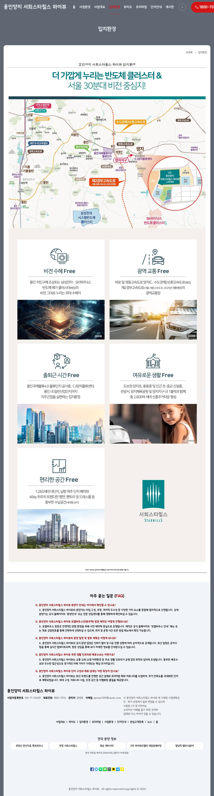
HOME (189, 52)
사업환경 (84, 7)
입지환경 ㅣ (85, 721)
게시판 (170, 7)
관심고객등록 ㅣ (138, 721)
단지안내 (156, 7)
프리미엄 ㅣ (98, 721)
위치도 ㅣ (74, 721)
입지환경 (114, 7)
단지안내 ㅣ (123, 721)
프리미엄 (141, 7)
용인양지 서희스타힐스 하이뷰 (35, 7)
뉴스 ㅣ (151, 721)
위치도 (128, 7)
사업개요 (99, 7)
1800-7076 (54, 698)
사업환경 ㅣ (110, 721)
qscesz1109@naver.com (103, 698)
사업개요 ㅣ (62, 721)
